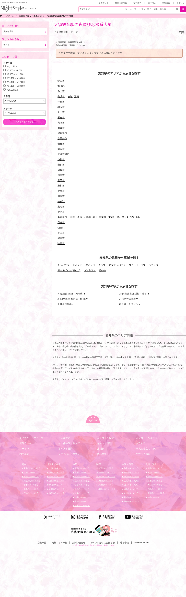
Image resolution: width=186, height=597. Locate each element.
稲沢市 (61, 107)
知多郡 (61, 201)
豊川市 (61, 185)
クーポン (24, 448)
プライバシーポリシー (70, 453)
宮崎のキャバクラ (154, 489)
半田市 (61, 233)
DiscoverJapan (141, 542)
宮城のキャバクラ (56, 481)
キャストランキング (146, 438)
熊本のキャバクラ (154, 481)
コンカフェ (90, 270)
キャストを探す (105, 438)
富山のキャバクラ (82, 472)
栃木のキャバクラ (31, 485)
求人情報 (102, 453)
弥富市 (61, 243)
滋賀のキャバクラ (105, 468)
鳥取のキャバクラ (131, 468)
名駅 (137, 217)
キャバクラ (63, 265)
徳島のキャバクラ (131, 489)
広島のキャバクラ (131, 481)
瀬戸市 (61, 164)
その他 (102, 270)
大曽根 (87, 217)
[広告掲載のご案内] (93, 530)
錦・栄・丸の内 (125, 217)
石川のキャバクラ (82, 476)
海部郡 (61, 86)
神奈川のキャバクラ (31, 481)
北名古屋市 (63, 154)
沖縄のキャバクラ (154, 497)
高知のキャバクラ (131, 501)
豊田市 (61, 180)
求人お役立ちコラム (146, 448)
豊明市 (61, 212)
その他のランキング (69, 443)
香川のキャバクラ (131, 493)
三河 (76, 96)
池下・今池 (76, 217)
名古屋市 (62, 217)
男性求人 (152, 3)
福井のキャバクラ (82, 481)
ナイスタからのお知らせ (103, 542)
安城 (70, 96)
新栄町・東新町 (107, 217)
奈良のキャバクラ (105, 485)
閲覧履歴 (166, 3)
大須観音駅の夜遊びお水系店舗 (82, 24)
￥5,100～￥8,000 (14, 70)
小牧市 (61, 159)
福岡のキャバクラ (154, 468)
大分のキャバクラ (154, 485)
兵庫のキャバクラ (105, 481)
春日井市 (62, 138)
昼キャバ (90, 265)
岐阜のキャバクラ (82, 493)
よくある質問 (65, 448)
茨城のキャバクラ (31, 493)
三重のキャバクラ (82, 506)
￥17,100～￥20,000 (15, 86)
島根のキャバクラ (131, 472)
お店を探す (64, 438)
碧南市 (61, 238)
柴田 (94, 217)
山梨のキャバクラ (82, 485)
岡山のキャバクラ (131, 476)
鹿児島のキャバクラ (155, 493)
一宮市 (61, 101)
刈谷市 (61, 149)
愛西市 (61, 80)
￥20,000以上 (12, 90)
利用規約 (24, 453)
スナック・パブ (137, 265)
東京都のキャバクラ (31, 468)
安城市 (61, 96)
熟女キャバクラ (117, 265)
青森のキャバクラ (56, 472)
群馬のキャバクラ (31, 489)
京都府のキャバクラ (106, 472)
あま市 (61, 91)
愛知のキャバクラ (82, 501)
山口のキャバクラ (131, 485)
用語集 (100, 448)
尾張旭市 (62, 133)
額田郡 (61, 227)
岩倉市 (61, 117)
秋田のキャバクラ (56, 485)
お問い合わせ (78, 542)
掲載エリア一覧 (59, 542)
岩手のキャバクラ (56, 476)
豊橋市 (61, 191)
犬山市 (61, 112)
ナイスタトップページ (31, 438)
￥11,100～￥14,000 (15, 78)
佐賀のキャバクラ (154, 472)
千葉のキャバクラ (31, 476)
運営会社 (124, 542)
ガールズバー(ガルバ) (68, 270)
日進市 (61, 222)
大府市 (61, 122)
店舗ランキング (27, 443)
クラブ (102, 265)
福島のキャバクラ (56, 493)
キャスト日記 (104, 443)
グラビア (141, 443)
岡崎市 (61, 128)
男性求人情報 (143, 453)
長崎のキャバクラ (154, 476)
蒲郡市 (61, 143)
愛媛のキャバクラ (131, 497)
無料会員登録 (121, 3)
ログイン (181, 3)
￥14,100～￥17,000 (15, 82)
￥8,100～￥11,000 (15, 74)
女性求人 (137, 3)
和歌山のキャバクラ (106, 489)
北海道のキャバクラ (57, 468)
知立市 (61, 175)
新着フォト (104, 3)
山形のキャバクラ (56, 489)
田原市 (61, 196)
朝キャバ (77, 265)
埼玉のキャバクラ (31, 472)
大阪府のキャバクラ (106, 476)
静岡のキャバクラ (82, 497)
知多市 (61, 170)
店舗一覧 (42, 542)
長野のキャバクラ (82, 489)
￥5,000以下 (11, 66)
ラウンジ (153, 265)
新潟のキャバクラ (82, 468)
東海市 (61, 206)
